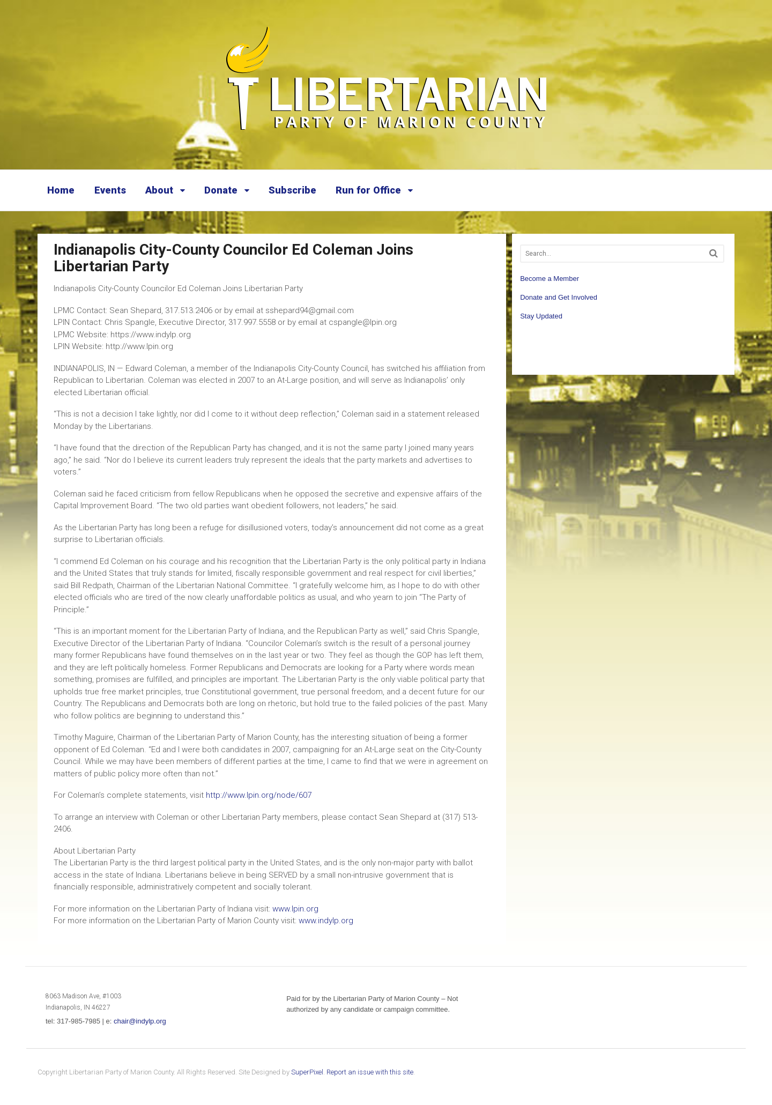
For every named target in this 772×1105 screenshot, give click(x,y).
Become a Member (549, 279)
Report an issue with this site (369, 1072)
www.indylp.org (326, 920)
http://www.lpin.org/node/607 (258, 795)
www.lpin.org (295, 909)
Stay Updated (541, 316)
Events (110, 190)
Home (61, 190)
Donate (220, 190)
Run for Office (368, 190)
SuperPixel (307, 1072)
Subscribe (292, 190)
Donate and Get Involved (558, 297)
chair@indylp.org (140, 1021)
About (159, 190)
